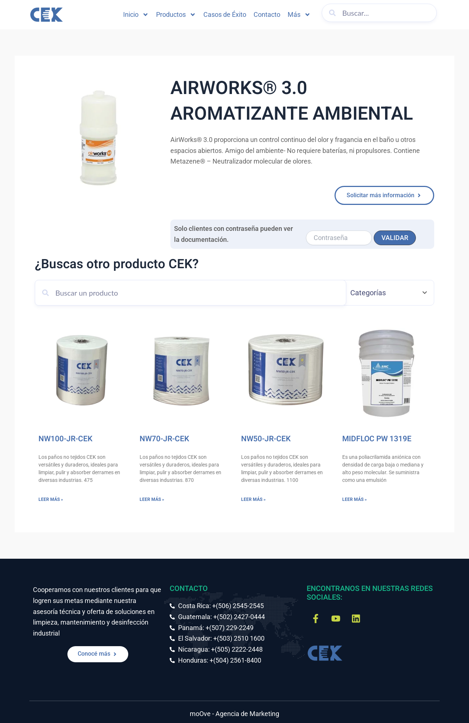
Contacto (267, 14)
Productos (176, 15)
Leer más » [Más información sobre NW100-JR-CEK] (50, 499)
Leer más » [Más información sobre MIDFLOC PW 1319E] (354, 499)
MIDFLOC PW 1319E (376, 439)
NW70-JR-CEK (164, 439)
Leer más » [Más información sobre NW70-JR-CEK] (152, 499)
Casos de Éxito (224, 14)
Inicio (136, 15)
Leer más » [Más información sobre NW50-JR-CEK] (253, 499)
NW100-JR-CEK (65, 439)
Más (299, 15)
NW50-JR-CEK (266, 439)
